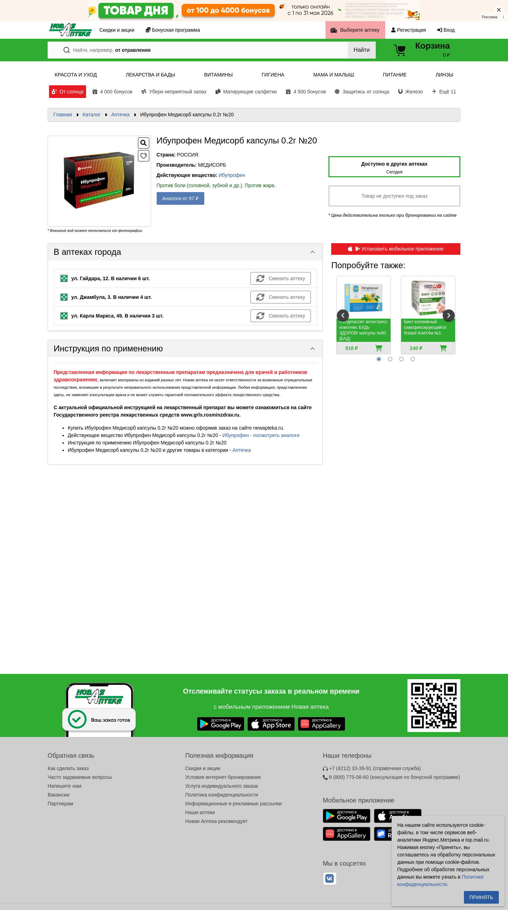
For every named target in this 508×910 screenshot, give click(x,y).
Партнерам (60, 803)
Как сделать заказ (68, 768)
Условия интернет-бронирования (223, 777)
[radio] (379, 359)
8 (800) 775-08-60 (391, 777)
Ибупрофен (232, 175)
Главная (62, 114)
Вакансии (58, 795)
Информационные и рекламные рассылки (233, 803)
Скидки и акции (202, 768)
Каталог (92, 114)
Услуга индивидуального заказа (221, 786)
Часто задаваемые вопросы (80, 777)
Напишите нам (64, 786)
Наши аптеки (200, 812)
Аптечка (120, 114)
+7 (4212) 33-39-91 (372, 768)
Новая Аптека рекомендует (216, 821)
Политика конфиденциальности (221, 795)
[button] (185, 252)
